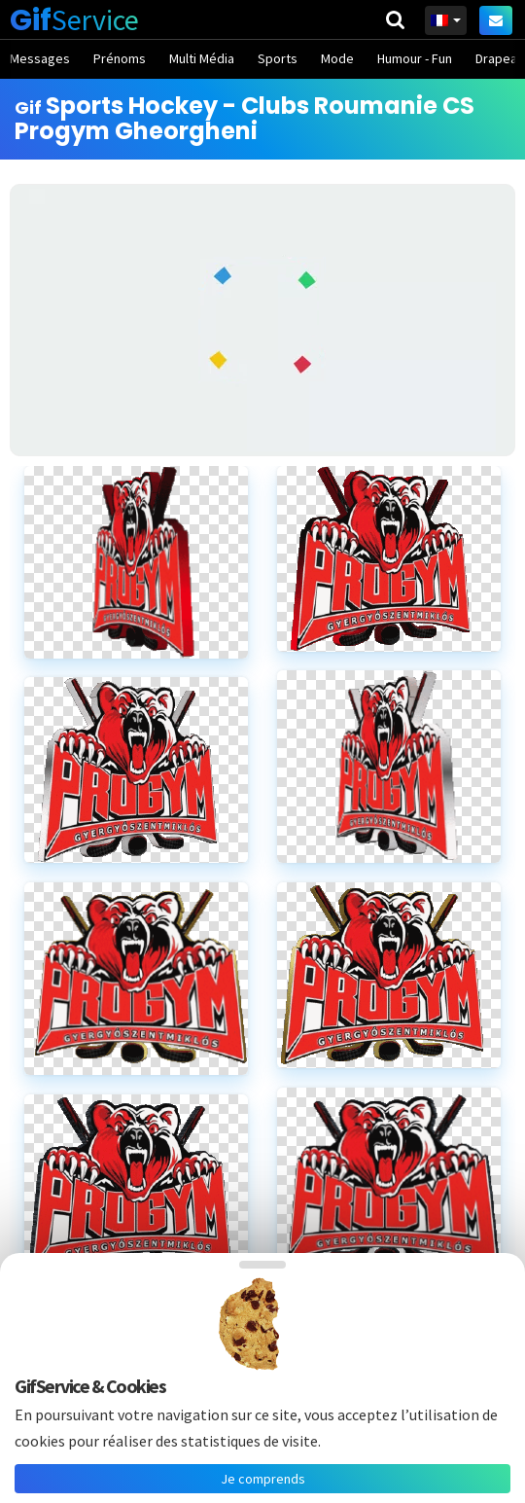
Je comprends (263, 1478)
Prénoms (119, 58)
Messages (40, 58)
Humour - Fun (414, 58)
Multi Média (201, 58)
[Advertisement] (262, 320)
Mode (337, 58)
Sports (278, 58)
